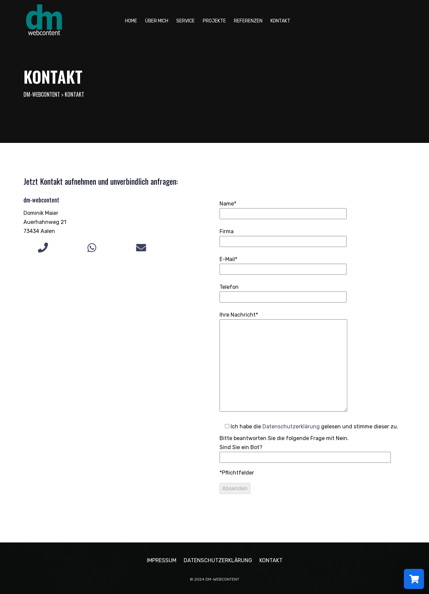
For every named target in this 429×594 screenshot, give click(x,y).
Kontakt (280, 21)
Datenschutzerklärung (291, 426)
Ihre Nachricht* (283, 362)
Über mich (156, 21)
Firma (283, 236)
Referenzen (248, 21)
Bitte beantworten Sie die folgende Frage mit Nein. (305, 447)
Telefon (283, 292)
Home (131, 21)
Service (185, 21)
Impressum (161, 560)
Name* (283, 208)
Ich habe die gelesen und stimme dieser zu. (309, 426)
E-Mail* (283, 264)
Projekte (214, 21)
